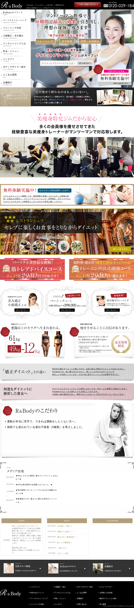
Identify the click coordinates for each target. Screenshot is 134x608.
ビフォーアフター (106, 587)
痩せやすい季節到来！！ (67, 537)
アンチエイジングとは (62, 593)
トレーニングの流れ (37, 604)
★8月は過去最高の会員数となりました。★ (34, 485)
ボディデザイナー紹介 (85, 587)
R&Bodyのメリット (37, 593)
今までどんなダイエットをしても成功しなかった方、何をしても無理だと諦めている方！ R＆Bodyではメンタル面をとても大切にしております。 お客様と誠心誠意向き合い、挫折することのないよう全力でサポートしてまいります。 (89, 391)
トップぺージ (35, 587)
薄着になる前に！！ (65, 532)
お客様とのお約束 (106, 593)
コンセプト (58, 604)
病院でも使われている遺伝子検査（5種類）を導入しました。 (46, 427)
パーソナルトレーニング (39, 598)
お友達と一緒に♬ (64, 526)
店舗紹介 (80, 598)
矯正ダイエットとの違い (108, 598)
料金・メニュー (60, 598)
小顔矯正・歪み (60, 587)
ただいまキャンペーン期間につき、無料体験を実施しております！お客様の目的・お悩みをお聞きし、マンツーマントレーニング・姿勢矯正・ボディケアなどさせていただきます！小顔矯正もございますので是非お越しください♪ (37, 199)
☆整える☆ (62, 548)
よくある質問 (82, 593)
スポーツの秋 (62, 553)
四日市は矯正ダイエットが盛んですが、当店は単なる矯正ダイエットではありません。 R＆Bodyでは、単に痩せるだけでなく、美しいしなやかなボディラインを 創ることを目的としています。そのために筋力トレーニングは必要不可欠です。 (88, 371)
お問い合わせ (82, 604)
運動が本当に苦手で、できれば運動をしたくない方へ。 (42, 421)
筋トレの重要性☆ (64, 543)
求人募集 (103, 604)
